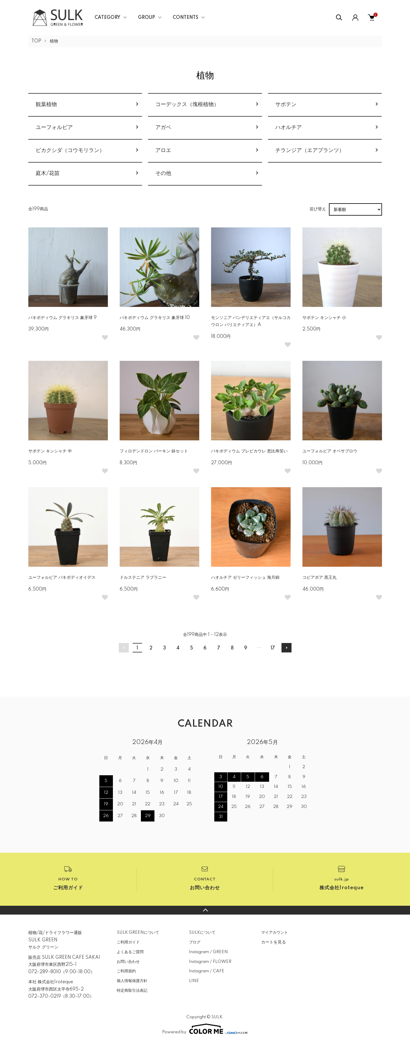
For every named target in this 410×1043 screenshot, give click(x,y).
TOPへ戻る (205, 910)
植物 (54, 41)
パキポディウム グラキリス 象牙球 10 (155, 317)
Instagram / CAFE (206, 971)
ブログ (194, 942)
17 (273, 648)
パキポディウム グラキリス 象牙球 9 (62, 317)
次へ (286, 647)
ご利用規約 (126, 971)
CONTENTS (185, 17)
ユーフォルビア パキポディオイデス (61, 577)
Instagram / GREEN (208, 952)
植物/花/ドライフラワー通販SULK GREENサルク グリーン (55, 940)
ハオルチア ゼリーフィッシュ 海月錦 (245, 577)
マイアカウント (274, 932)
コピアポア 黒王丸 (319, 577)
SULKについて (202, 932)
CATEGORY (107, 17)
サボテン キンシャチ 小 (324, 317)
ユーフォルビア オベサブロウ (329, 451)
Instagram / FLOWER (210, 962)
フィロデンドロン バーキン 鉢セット (154, 451)
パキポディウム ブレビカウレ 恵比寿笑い (249, 451)
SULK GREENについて (138, 932)
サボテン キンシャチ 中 (50, 451)
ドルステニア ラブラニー (143, 577)
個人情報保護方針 (132, 981)
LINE (194, 981)
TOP (36, 41)
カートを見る (273, 942)
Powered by (205, 1029)
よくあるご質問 (130, 952)
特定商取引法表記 (132, 991)
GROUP (146, 17)
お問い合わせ (128, 962)
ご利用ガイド (128, 942)
